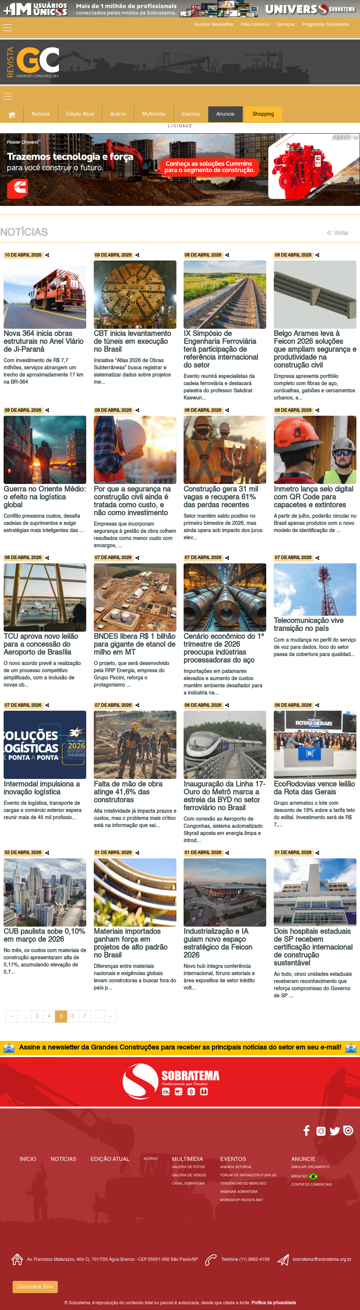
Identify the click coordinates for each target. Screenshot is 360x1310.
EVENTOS (233, 1159)
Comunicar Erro (35, 1287)
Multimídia (154, 114)
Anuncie (225, 114)
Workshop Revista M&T (241, 1200)
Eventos (191, 114)
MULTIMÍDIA (187, 1159)
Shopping (263, 114)
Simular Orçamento (310, 1167)
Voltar (338, 233)
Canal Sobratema (188, 1183)
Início (28, 1159)
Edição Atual (80, 114)
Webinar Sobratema (239, 1192)
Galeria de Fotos (188, 1167)
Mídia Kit (300, 1176)
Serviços (286, 24)
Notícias (41, 114)
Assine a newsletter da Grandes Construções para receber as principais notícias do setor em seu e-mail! (180, 1047)
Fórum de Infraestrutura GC (248, 1175)
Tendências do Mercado (243, 1183)
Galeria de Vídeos (189, 1175)
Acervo (118, 114)
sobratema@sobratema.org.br (322, 1260)
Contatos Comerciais (311, 1184)
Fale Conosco (255, 24)
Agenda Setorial (236, 1167)
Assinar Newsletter (214, 24)
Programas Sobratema (325, 24)
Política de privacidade (273, 1303)
